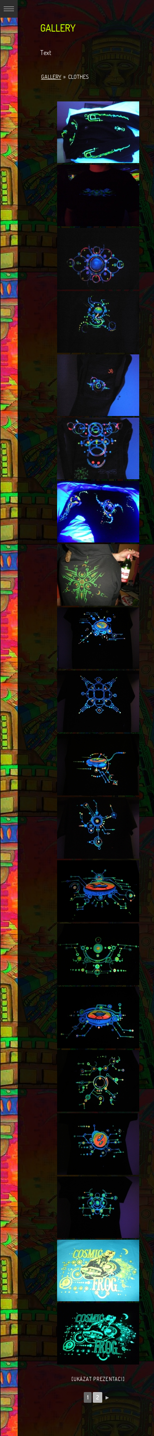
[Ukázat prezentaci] (97, 1379)
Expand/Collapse (9, 9)
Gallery (51, 76)
